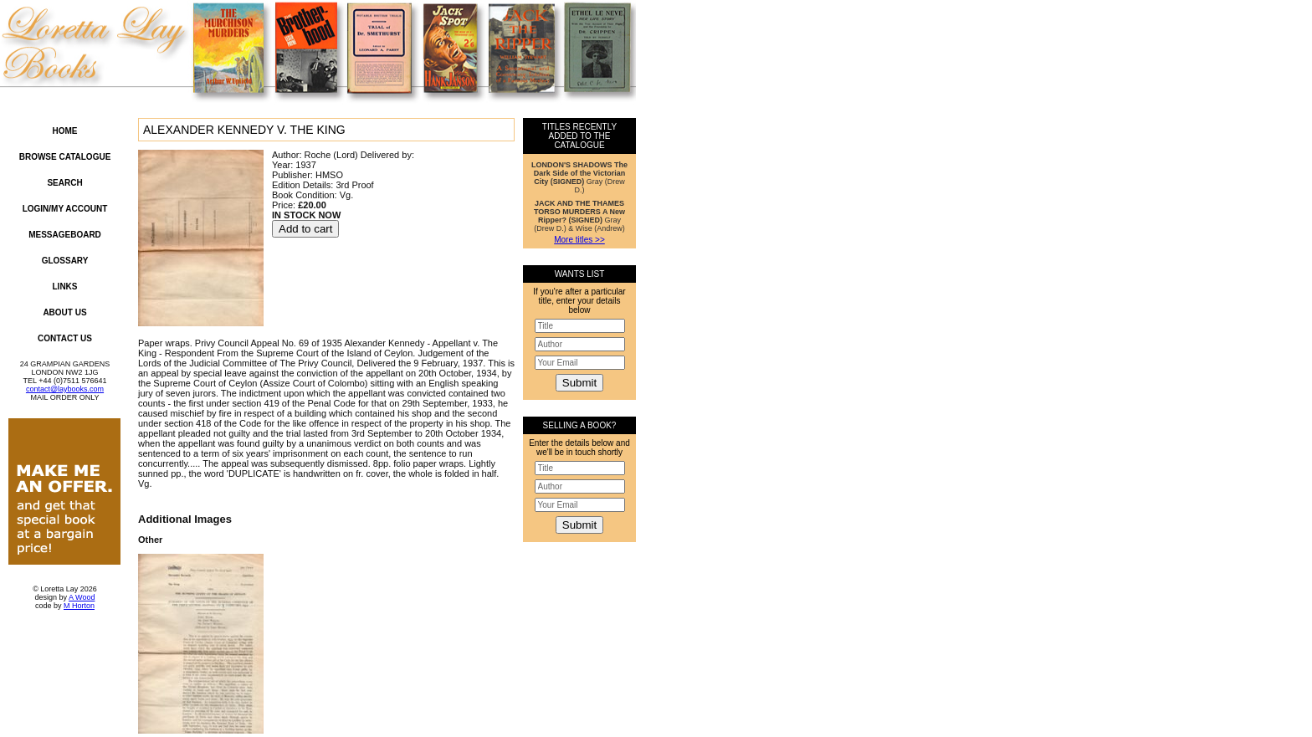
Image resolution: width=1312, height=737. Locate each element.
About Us (64, 312)
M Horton (79, 605)
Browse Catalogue (65, 156)
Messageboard (64, 234)
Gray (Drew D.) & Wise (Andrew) (579, 216)
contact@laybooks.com (65, 389)
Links (65, 286)
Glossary (65, 260)
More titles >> (579, 239)
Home (65, 131)
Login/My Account (65, 208)
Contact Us (65, 338)
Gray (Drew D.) (579, 177)
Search (64, 182)
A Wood (82, 597)
